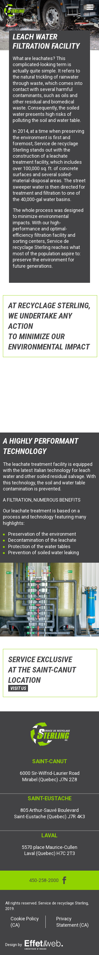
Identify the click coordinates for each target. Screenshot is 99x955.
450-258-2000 (44, 880)
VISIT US (18, 688)
